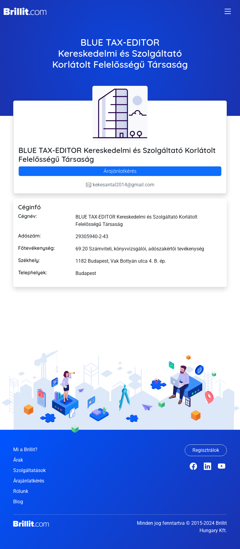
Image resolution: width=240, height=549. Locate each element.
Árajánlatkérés (120, 171)
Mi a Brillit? (25, 449)
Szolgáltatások (29, 470)
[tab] (120, 171)
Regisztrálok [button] (205, 450)
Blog (18, 502)
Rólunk (20, 491)
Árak (18, 460)
